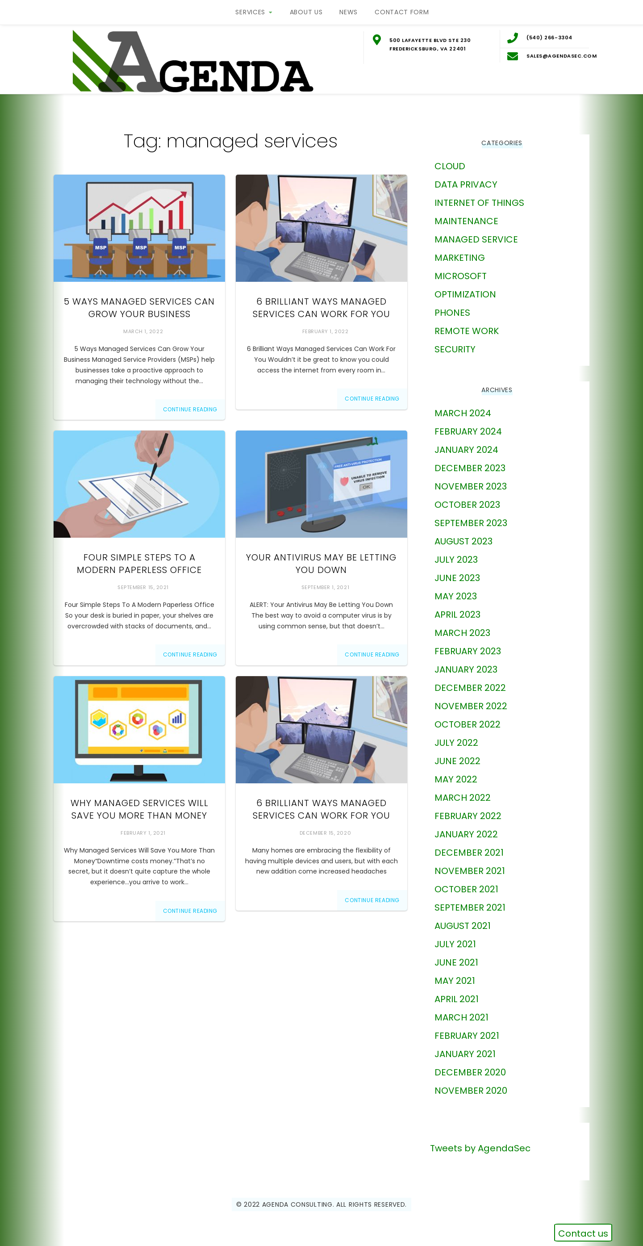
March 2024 (462, 412)
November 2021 (469, 870)
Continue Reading (190, 408)
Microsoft (460, 275)
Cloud (449, 165)
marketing (459, 257)
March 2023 (462, 632)
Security (455, 348)
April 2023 (457, 613)
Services (250, 12)
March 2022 (462, 796)
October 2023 (467, 504)
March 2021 (461, 1016)
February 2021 (466, 1035)
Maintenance (466, 220)
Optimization (465, 293)
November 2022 (470, 705)
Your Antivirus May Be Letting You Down (321, 563)
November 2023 (470, 485)
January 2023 (465, 668)
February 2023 (467, 650)
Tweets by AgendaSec (480, 1147)
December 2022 (470, 687)
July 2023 (456, 558)
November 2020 (470, 1089)
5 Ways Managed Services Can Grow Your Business (139, 307)
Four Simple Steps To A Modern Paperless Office (139, 563)
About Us (306, 12)
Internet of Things (479, 202)
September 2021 (469, 906)
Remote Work (466, 330)
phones (452, 311)
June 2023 (457, 577)
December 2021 (469, 851)
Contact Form (402, 12)
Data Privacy (465, 183)
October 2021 (466, 888)
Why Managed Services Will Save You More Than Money (140, 808)
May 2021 (454, 980)
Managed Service (476, 238)
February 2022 (467, 815)
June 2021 (456, 961)
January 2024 (466, 449)
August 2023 (463, 540)
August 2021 (462, 925)
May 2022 (455, 778)
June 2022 (457, 760)
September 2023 (470, 522)
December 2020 (470, 1071)
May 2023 (455, 595)
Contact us (583, 1233)
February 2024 (468, 430)
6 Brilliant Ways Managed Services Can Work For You (321, 307)
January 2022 (466, 833)
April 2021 (456, 998)
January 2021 (465, 1053)
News (348, 12)
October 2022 (467, 723)
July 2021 (455, 943)
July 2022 (456, 742)
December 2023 (469, 467)
